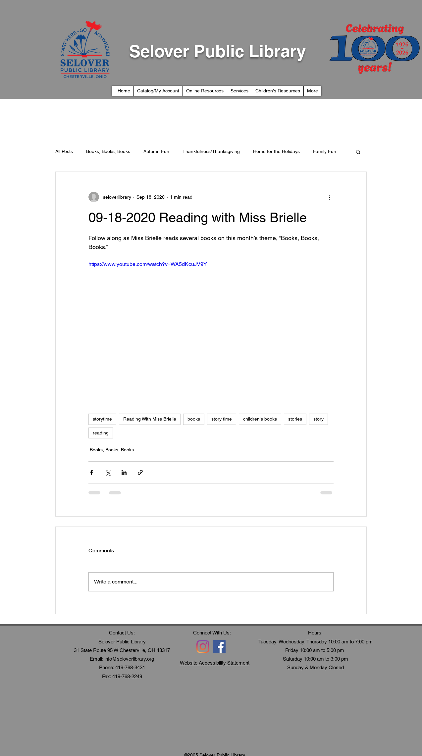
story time (221, 419)
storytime (102, 419)
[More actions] (330, 197)
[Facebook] (219, 646)
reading (101, 432)
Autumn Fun (156, 151)
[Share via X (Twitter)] (108, 472)
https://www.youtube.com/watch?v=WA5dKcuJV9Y (147, 264)
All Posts (64, 151)
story (318, 419)
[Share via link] (140, 472)
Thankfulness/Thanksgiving (211, 151)
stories (295, 419)
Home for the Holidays (276, 151)
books (193, 419)
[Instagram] (202, 646)
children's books (260, 419)
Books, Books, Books (108, 151)
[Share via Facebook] (91, 472)
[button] (358, 151)
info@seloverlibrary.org (129, 659)
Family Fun (324, 151)
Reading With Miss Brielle (149, 419)
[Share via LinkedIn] (124, 472)
